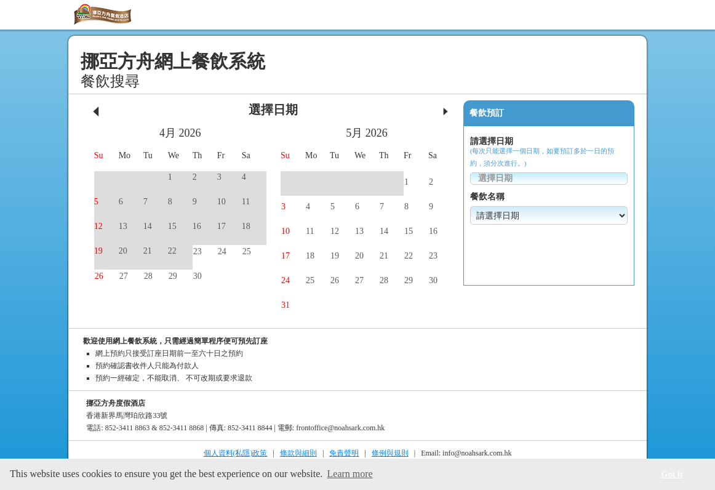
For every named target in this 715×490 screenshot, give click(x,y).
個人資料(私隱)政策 (236, 453)
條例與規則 (390, 453)
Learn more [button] (350, 473)
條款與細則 (298, 453)
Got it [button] (672, 474)
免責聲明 (344, 453)
